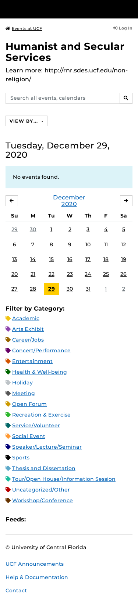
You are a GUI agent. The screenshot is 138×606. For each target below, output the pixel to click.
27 (14, 288)
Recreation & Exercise (41, 414)
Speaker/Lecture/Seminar (47, 447)
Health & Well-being (39, 372)
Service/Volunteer (36, 425)
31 (88, 288)
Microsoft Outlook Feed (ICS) (48, 519)
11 (106, 244)
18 (106, 259)
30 (33, 229)
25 (106, 274)
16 (69, 259)
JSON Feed (85, 519)
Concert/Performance (41, 350)
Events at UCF (24, 28)
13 (14, 259)
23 (70, 274)
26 (123, 274)
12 (123, 244)
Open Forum (29, 404)
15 (51, 259)
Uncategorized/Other (41, 489)
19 (123, 259)
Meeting (23, 393)
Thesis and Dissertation (43, 468)
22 (51, 274)
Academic (25, 318)
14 (33, 259)
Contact (16, 590)
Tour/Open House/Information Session (64, 479)
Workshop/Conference (42, 500)
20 (14, 274)
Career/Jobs (28, 339)
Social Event (28, 436)
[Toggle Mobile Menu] (130, 8)
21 (33, 274)
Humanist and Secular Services (65, 52)
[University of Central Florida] (55, 9)
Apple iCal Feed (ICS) (35, 519)
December (69, 197)
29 (14, 229)
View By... (25, 121)
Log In (122, 28)
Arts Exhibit (28, 329)
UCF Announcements (35, 564)
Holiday (22, 382)
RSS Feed (60, 519)
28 (33, 288)
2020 (69, 204)
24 (88, 274)
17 (88, 259)
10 (88, 244)
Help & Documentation (37, 577)
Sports (20, 457)
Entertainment (32, 361)
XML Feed (73, 519)
